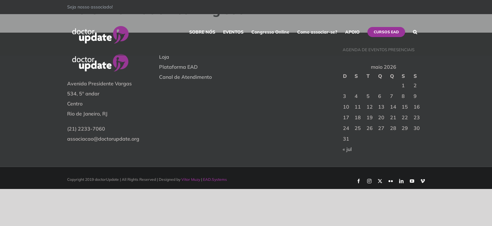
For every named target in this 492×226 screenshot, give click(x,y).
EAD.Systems (215, 179)
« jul (347, 149)
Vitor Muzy (190, 179)
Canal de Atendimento (185, 77)
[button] (423, 32)
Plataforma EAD (178, 67)
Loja (164, 57)
